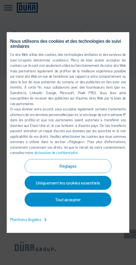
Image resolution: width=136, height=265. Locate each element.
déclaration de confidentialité (56, 152)
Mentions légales (29, 219)
